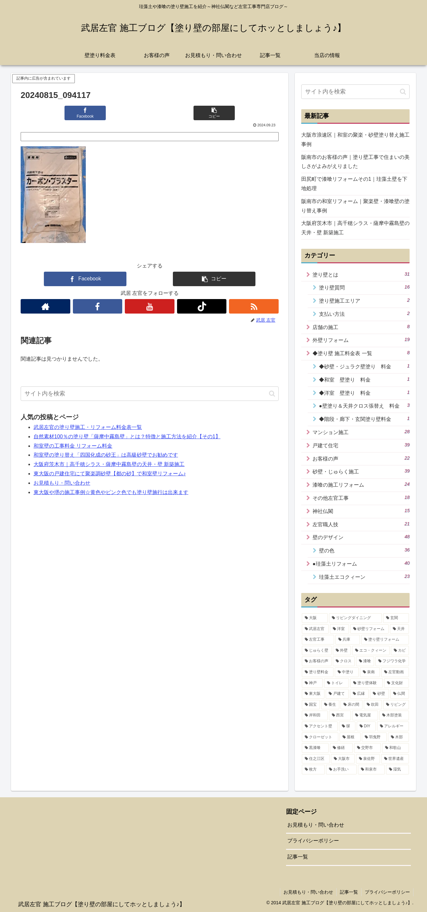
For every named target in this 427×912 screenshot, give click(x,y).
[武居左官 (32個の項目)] (315, 629)
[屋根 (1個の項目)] (350, 737)
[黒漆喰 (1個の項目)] (315, 748)
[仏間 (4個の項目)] (399, 694)
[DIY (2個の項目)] (366, 726)
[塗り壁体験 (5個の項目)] (366, 683)
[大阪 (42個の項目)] (315, 618)
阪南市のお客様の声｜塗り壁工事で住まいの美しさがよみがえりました (355, 161)
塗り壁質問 (364, 287)
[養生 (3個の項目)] (330, 705)
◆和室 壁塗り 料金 (364, 379)
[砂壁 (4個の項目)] (379, 694)
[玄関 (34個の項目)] (396, 618)
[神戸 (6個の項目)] (312, 683)
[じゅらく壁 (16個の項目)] (317, 650)
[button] (214, 113)
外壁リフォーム (361, 339)
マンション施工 (361, 432)
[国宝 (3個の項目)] (311, 705)
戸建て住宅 (361, 445)
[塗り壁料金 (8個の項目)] (317, 672)
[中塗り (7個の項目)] (347, 672)
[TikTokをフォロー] (202, 306)
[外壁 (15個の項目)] (342, 650)
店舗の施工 (361, 327)
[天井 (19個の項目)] (399, 629)
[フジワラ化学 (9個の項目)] (392, 661)
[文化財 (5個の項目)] (396, 683)
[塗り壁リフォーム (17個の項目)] (385, 640)
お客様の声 (361, 458)
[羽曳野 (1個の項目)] (374, 737)
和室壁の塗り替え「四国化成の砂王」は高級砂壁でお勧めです (106, 455)
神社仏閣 (361, 511)
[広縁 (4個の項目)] (359, 694)
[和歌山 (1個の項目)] (395, 748)
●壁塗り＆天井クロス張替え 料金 (364, 405)
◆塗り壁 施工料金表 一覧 (361, 353)
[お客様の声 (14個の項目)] (317, 661)
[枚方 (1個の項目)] (313, 769)
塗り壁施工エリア (364, 300)
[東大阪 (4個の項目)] (313, 694)
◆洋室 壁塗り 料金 (364, 392)
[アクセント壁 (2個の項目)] (320, 726)
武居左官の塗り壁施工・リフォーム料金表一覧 (88, 427)
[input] (150, 393)
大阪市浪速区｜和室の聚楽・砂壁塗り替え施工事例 (355, 139)
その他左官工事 (361, 497)
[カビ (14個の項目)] (400, 650)
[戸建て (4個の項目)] (337, 694)
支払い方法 (364, 313)
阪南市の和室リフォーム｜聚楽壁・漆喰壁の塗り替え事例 (355, 206)
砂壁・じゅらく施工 (361, 471)
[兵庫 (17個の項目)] (347, 640)
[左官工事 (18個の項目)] (318, 640)
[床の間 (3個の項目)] (351, 705)
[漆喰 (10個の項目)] (365, 661)
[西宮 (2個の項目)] (340, 715)
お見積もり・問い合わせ (62, 483)
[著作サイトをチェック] (45, 306)
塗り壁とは (361, 274)
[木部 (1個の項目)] (398, 737)
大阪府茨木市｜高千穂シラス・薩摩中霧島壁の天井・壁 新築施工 (109, 464)
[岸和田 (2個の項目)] (315, 715)
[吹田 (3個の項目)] (373, 705)
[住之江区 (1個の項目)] (316, 759)
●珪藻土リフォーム (361, 563)
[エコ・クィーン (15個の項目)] (371, 650)
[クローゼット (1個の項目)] (320, 737)
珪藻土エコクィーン (364, 576)
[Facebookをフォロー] (98, 306)
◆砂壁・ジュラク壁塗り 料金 (364, 366)
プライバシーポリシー (313, 840)
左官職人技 (361, 524)
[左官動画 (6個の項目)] (395, 672)
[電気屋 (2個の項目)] (365, 715)
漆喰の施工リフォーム (361, 484)
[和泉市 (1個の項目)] (371, 769)
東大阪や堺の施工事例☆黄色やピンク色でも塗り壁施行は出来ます (111, 492)
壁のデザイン (361, 537)
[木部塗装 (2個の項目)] (394, 715)
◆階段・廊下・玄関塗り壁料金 (364, 418)
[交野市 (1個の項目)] (367, 748)
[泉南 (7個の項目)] (370, 672)
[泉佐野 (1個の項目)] (368, 759)
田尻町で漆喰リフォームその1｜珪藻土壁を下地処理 (354, 183)
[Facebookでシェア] (85, 113)
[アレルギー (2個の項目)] (393, 726)
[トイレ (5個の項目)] (336, 683)
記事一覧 (297, 856)
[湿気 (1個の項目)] (397, 769)
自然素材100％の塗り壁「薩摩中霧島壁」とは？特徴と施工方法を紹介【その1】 (127, 436)
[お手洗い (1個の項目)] (341, 769)
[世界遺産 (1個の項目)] (395, 759)
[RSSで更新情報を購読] (254, 306)
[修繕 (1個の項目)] (341, 748)
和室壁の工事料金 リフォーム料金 (73, 446)
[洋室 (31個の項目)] (339, 629)
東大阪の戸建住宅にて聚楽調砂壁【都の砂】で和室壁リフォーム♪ (110, 473)
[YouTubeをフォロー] (149, 306)
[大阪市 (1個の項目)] (343, 759)
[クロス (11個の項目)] (344, 661)
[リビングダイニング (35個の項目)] (355, 618)
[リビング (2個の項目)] (396, 705)
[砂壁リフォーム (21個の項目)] (369, 629)
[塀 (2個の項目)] (347, 726)
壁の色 (364, 550)
